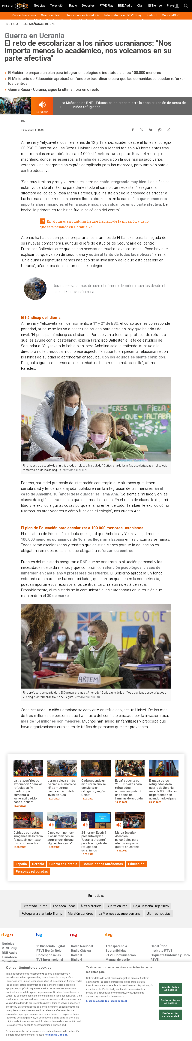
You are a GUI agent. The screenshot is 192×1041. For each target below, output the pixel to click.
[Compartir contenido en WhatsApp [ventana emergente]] (159, 128)
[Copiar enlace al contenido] (168, 128)
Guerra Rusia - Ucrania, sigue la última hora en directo (53, 89)
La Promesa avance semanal (120, 913)
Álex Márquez (91, 906)
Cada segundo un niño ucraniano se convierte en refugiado (71, 710)
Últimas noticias (159, 913)
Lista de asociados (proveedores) (106, 1001)
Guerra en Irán (116, 906)
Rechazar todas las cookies (170, 1002)
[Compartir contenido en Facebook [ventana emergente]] (132, 128)
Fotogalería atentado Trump (42, 913)
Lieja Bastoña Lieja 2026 (151, 906)
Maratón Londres (80, 913)
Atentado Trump (35, 906)
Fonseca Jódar (64, 906)
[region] (96, 1001)
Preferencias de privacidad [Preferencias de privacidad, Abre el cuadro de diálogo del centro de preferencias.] (170, 1015)
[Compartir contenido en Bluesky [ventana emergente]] (150, 128)
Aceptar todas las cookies (170, 988)
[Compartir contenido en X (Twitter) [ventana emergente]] (141, 128)
